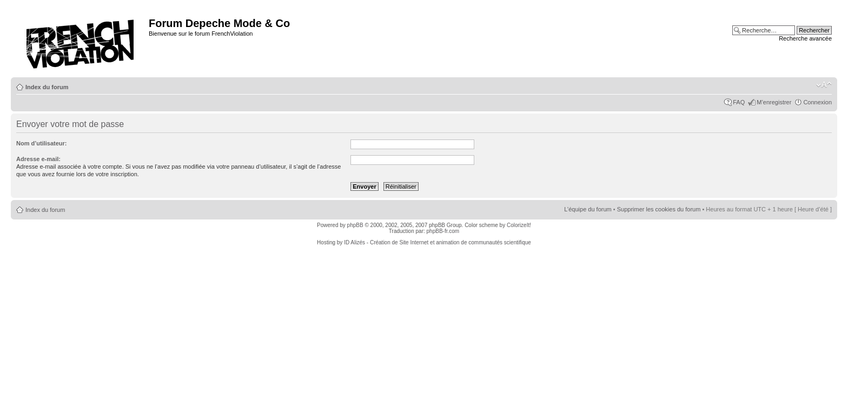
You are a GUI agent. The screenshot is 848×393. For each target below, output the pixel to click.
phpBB (355, 225)
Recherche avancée (805, 38)
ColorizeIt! (519, 225)
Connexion (817, 102)
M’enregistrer (774, 102)
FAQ (739, 102)
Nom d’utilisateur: (41, 143)
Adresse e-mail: (38, 159)
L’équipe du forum (587, 209)
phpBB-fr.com (443, 231)
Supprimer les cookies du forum (659, 209)
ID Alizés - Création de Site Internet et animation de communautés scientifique (437, 242)
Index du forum (46, 87)
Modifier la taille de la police (824, 85)
